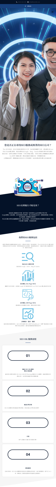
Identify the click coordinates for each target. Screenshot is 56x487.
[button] (28, 6)
